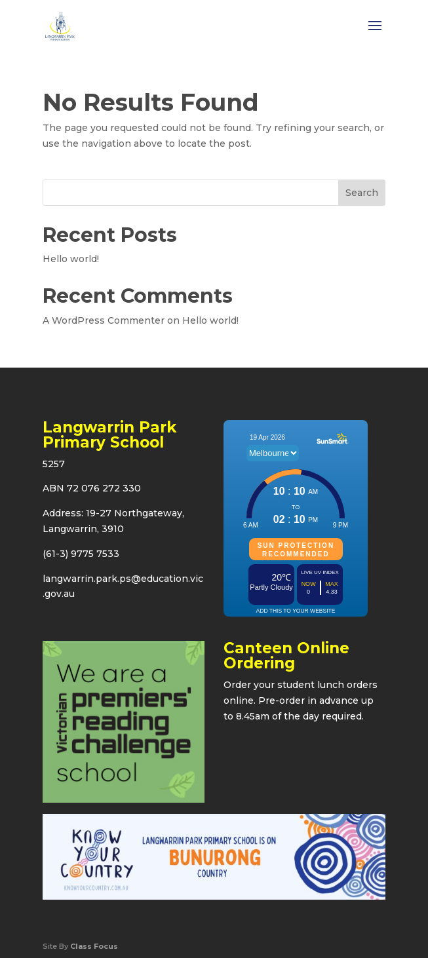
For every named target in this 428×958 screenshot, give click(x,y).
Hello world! (71, 259)
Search (361, 193)
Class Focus (94, 946)
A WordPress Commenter (104, 320)
